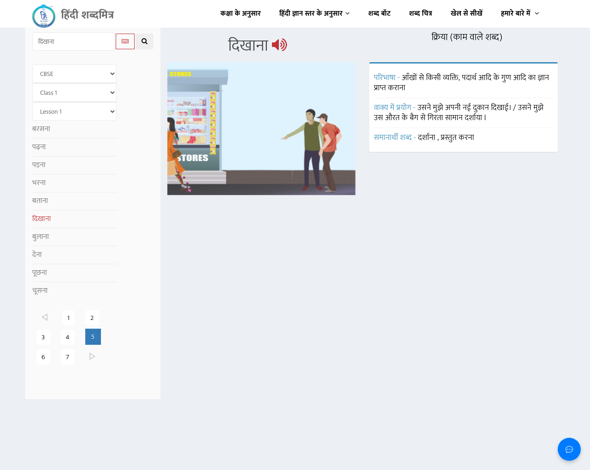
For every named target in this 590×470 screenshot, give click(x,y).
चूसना (40, 290)
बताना (40, 201)
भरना (39, 183)
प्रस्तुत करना (457, 137)
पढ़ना (39, 147)
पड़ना (39, 165)
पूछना (39, 273)
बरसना (41, 129)
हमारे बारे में (520, 13)
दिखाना (41, 219)
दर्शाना (427, 137)
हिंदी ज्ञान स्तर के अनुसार (314, 13)
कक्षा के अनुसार (240, 13)
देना (37, 255)
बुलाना (40, 237)
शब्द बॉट (379, 13)
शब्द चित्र (420, 13)
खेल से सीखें (467, 13)
